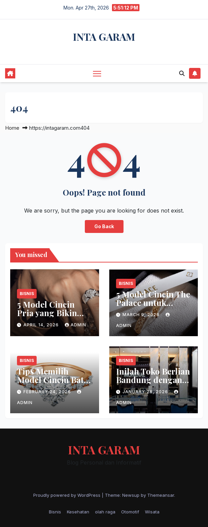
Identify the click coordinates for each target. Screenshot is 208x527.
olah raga (105, 511)
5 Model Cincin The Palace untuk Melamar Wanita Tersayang (153, 307)
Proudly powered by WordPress (67, 495)
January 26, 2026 (145, 391)
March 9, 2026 (141, 314)
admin (75, 324)
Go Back (104, 226)
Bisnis (27, 293)
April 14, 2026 (41, 324)
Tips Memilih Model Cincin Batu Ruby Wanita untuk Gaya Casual (54, 384)
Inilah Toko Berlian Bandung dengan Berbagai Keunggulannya (153, 384)
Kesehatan (78, 511)
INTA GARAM (104, 36)
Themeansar (160, 495)
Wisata (152, 511)
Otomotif (130, 511)
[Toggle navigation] (97, 73)
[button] (182, 73)
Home (12, 128)
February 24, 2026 (47, 391)
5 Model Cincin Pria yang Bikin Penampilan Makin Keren (53, 317)
